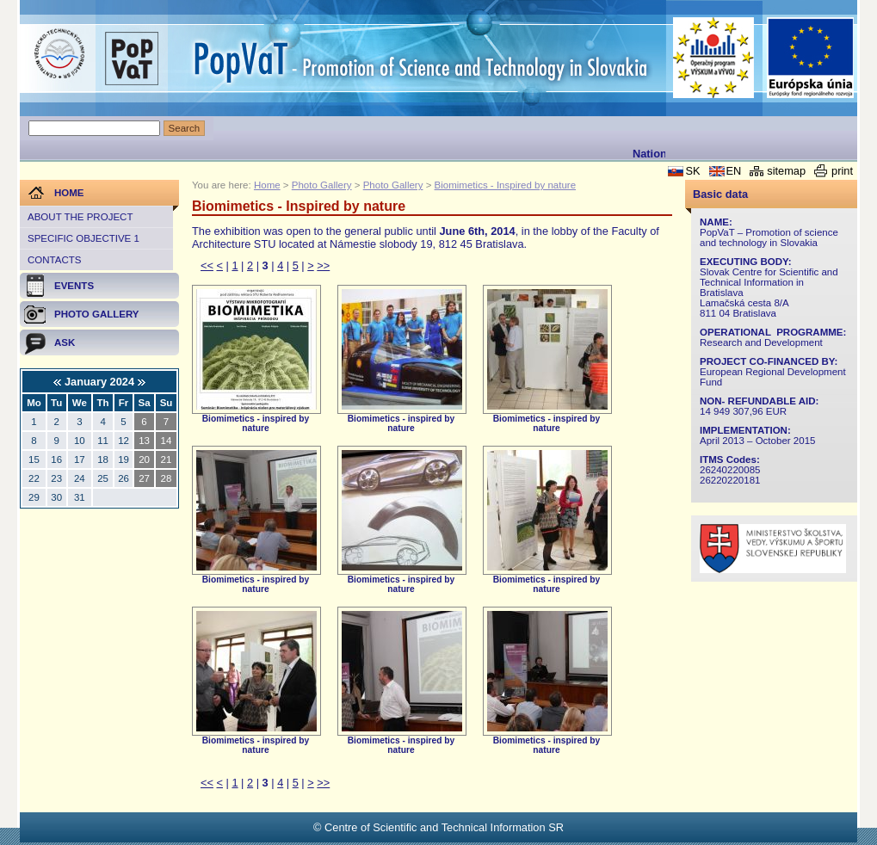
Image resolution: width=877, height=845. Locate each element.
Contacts (54, 260)
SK (692, 170)
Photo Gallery (322, 185)
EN (734, 170)
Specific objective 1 (83, 238)
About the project (80, 217)
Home (267, 185)
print (842, 170)
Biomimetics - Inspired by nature (505, 185)
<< (207, 265)
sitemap (786, 170)
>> (323, 265)
